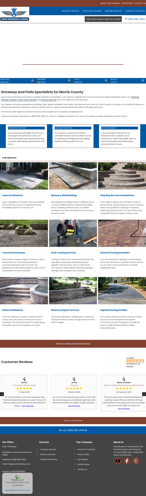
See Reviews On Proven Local (17, 490)
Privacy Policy (83, 454)
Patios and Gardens (92, 11)
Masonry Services (113, 11)
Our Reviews (127, 3)
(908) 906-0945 (135, 19)
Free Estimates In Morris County (103, 19)
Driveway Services (70, 11)
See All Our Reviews (73, 420)
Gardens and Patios (48, 459)
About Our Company (110, 3)
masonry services (49, 100)
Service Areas (83, 464)
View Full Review (28, 406)
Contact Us (140, 3)
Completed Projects (135, 11)
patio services (30, 100)
